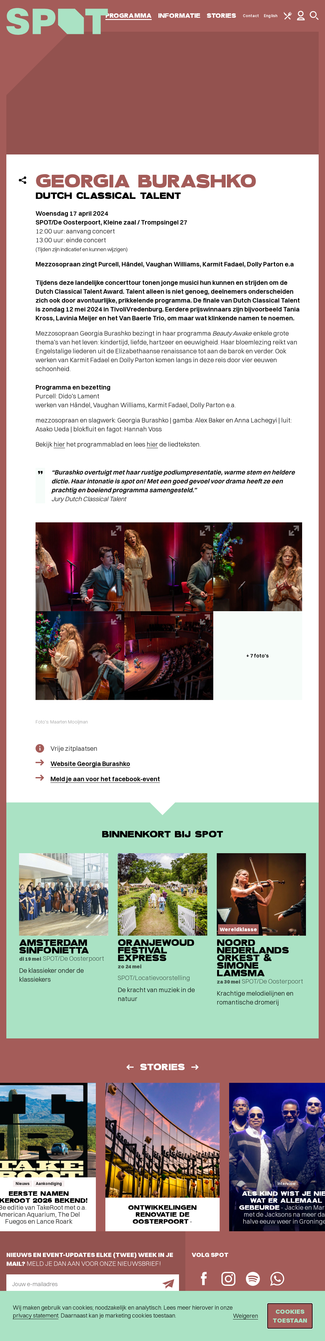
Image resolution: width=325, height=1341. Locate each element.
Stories (221, 16)
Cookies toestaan (290, 1315)
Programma (128, 16)
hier (59, 444)
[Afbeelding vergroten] (80, 566)
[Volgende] (195, 1067)
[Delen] (22, 180)
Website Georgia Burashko (90, 764)
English (270, 15)
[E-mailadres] (92, 1283)
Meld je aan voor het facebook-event (105, 779)
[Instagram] (228, 1280)
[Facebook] (204, 1279)
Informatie (179, 16)
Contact (251, 15)
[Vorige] (129, 1067)
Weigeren (245, 1315)
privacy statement (35, 1315)
